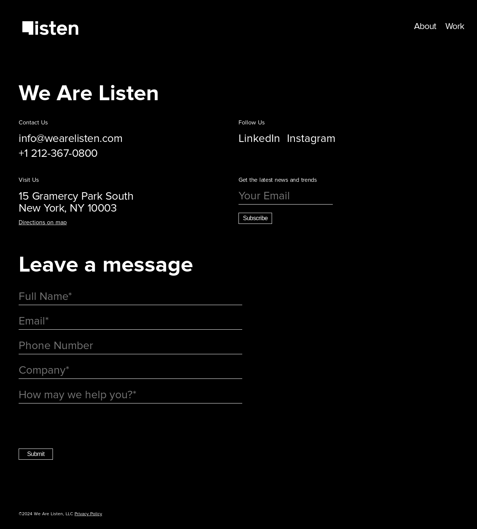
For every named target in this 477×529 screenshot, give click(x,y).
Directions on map (43, 222)
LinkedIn (259, 138)
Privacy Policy (88, 514)
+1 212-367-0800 (58, 153)
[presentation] (75, 426)
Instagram (311, 138)
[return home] (50, 28)
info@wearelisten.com (70, 138)
